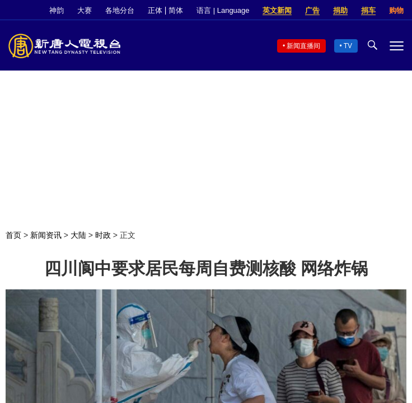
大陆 (78, 235)
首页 (13, 235)
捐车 (368, 10)
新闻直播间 (303, 46)
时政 (103, 235)
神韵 (56, 10)
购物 (396, 10)
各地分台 (119, 10)
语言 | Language (222, 10)
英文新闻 (277, 10)
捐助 (340, 10)
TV (348, 46)
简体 (175, 10)
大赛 (84, 10)
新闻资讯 (46, 235)
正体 (155, 10)
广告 (312, 10)
